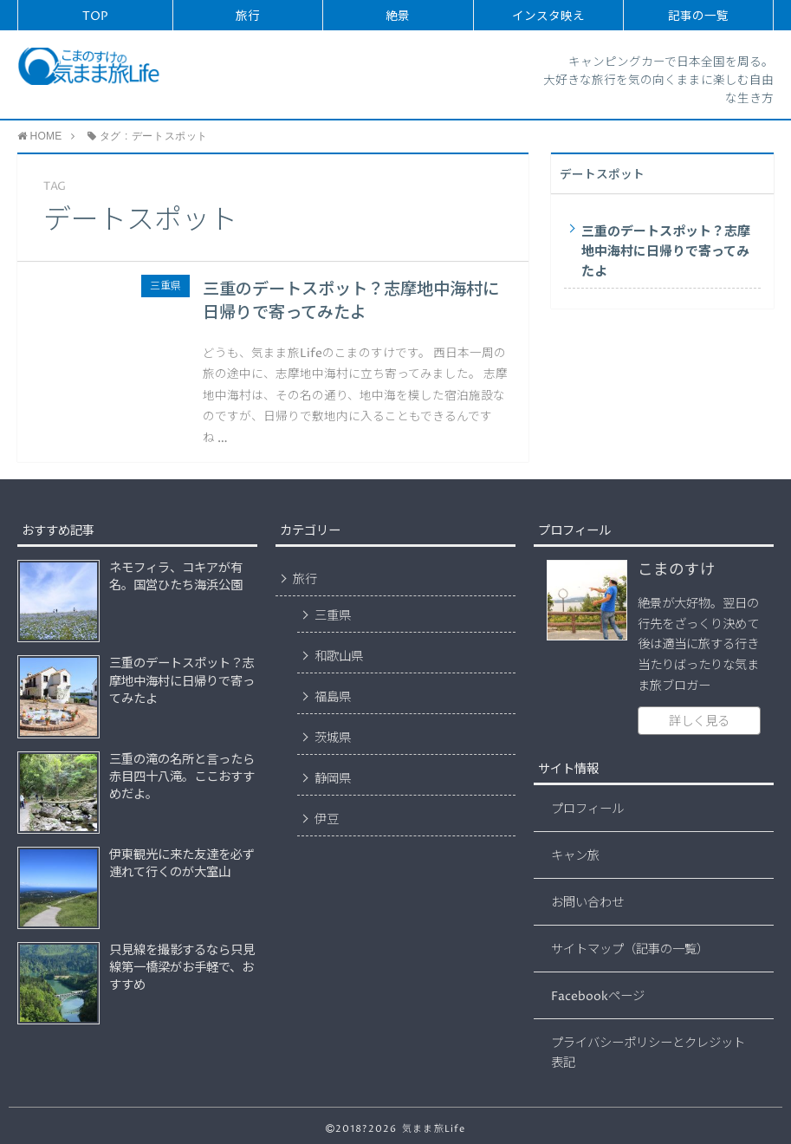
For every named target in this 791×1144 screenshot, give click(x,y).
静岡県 (332, 779)
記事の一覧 (698, 16)
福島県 (332, 697)
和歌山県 (338, 657)
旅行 (248, 16)
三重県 (332, 616)
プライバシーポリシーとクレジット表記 (648, 1053)
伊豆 (326, 820)
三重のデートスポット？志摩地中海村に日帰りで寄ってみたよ (665, 252)
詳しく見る (699, 722)
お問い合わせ (587, 903)
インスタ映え (548, 16)
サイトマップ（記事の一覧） (630, 950)
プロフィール (587, 809)
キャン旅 (575, 856)
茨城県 (332, 738)
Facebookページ (598, 996)
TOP (95, 16)
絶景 (398, 16)
